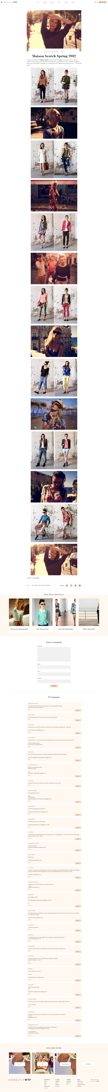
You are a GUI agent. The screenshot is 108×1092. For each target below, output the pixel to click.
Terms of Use (80, 1081)
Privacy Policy (80, 1082)
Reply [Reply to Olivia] (78, 964)
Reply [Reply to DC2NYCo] (78, 747)
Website (39, 678)
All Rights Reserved (81, 1084)
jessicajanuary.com (32, 1017)
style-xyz (30, 854)
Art (59, 2)
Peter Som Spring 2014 (65, 629)
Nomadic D (30, 910)
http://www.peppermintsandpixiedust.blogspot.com (40, 757)
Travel (67, 2)
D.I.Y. (38, 2)
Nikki (29, 867)
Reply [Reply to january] (78, 1020)
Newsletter (68, 1081)
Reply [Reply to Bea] (78, 980)
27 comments (55, 51)
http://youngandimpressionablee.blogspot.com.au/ (39, 900)
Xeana (29, 724)
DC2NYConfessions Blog (33, 743)
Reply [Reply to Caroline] (78, 814)
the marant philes (31, 882)
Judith (29, 984)
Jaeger (29, 894)
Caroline (30, 806)
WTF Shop (103, 2)
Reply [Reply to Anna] (78, 786)
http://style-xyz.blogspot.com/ (35, 860)
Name (39, 664)
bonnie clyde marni (32, 843)
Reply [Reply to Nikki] (78, 877)
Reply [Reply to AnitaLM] (78, 720)
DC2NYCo (30, 737)
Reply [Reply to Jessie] (78, 941)
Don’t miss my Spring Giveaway (35, 744)
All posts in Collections (40, 585)
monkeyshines (31, 790)
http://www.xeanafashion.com (37, 730)
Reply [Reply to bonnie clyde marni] (78, 850)
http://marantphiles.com (33, 887)
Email (39, 671)
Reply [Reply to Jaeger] (78, 906)
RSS (67, 1084)
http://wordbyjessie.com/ (35, 938)
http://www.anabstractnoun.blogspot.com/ (38, 812)
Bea (29, 968)
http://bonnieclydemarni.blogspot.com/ (37, 847)
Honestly (94, 1081)
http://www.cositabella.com (34, 874)
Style (45, 2)
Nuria (29, 925)
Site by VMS (56, 1091)
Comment (40, 646)
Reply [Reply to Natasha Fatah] (78, 776)
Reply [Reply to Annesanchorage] (78, 710)
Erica (63, 51)
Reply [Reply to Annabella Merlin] (78, 1036)
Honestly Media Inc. (51, 1091)
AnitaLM (29, 714)
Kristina (29, 946)
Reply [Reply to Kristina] (78, 951)
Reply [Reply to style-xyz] (78, 863)
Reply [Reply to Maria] (78, 760)
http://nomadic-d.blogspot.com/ (35, 917)
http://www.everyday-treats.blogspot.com (37, 991)
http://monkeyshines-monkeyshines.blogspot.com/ (39, 799)
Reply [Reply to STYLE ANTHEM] (78, 1007)
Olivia (29, 956)
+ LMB (59, 1091)
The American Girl (42, 629)
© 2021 (79, 1086)
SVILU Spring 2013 (89, 629)
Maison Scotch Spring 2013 (19, 629)
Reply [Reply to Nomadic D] (78, 920)
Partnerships (47, 1086)
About (45, 1082)
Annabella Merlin (31, 1024)
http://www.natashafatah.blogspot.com (37, 773)
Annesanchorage (31, 703)
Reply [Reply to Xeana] (78, 733)
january (29, 1012)
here (37, 578)
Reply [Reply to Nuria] (78, 930)
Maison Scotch (44, 60)
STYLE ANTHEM (30, 999)
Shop (73, 2)
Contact (46, 1088)
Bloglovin (68, 1082)
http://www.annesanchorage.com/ (36, 707)
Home (53, 2)
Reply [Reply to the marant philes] (78, 890)
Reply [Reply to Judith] (78, 994)
